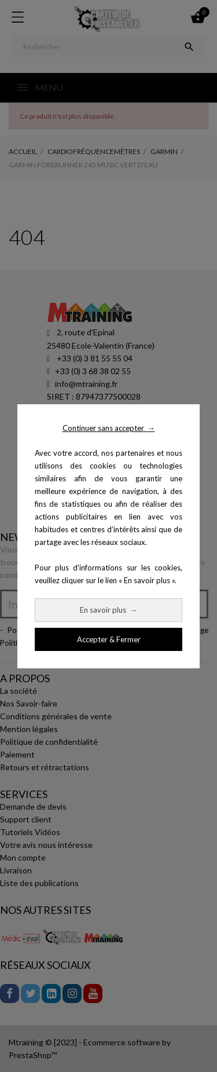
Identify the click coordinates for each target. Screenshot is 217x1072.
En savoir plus (108, 609)
